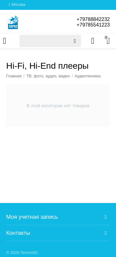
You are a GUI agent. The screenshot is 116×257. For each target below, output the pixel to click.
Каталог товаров (4, 41)
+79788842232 (93, 19)
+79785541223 (93, 24)
